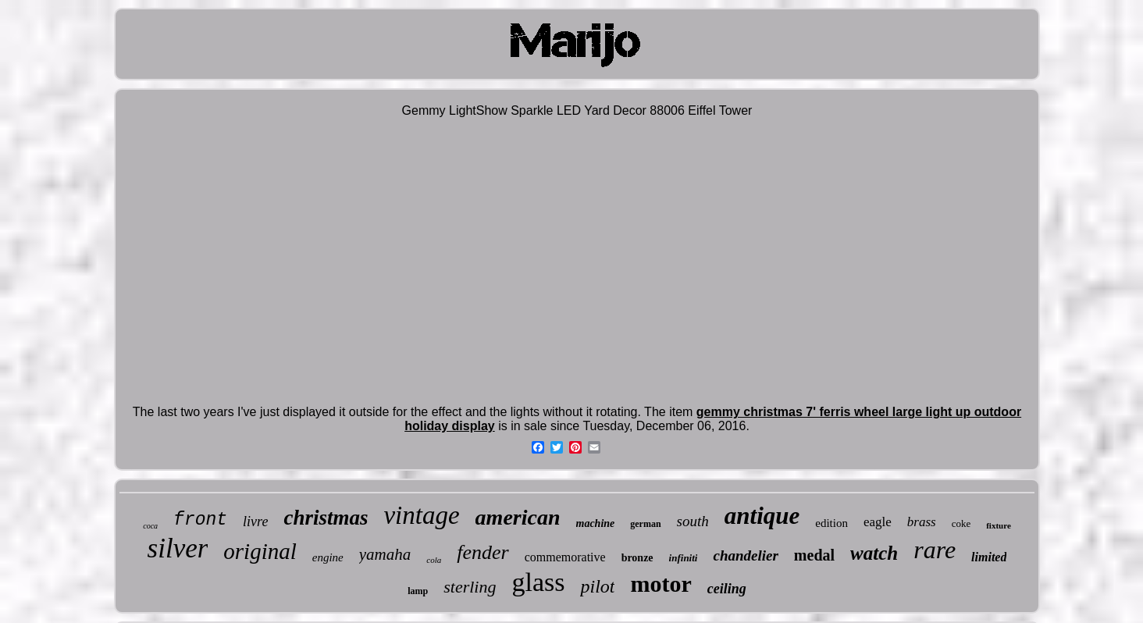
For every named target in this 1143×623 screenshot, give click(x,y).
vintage (421, 515)
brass (921, 521)
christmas (325, 517)
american (518, 517)
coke (961, 523)
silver (178, 548)
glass (537, 582)
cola (433, 559)
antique (762, 515)
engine (328, 557)
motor (660, 583)
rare (934, 550)
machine (595, 523)
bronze (637, 558)
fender (482, 552)
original (259, 551)
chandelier (745, 555)
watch (874, 553)
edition (831, 523)
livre (255, 521)
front (200, 520)
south (693, 521)
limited (988, 557)
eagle (877, 521)
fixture (998, 525)
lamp (418, 591)
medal (814, 555)
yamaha (385, 554)
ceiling (726, 588)
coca (150, 526)
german (645, 523)
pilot (597, 586)
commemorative (565, 557)
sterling (469, 586)
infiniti (683, 558)
